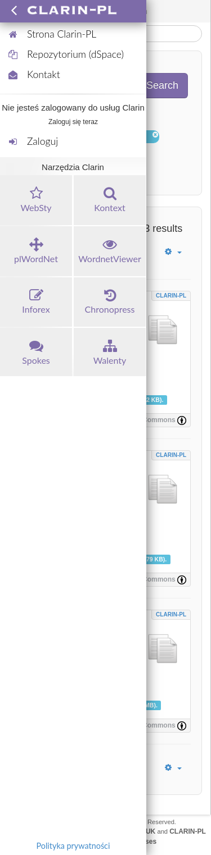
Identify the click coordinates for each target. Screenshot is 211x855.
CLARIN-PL (171, 295)
